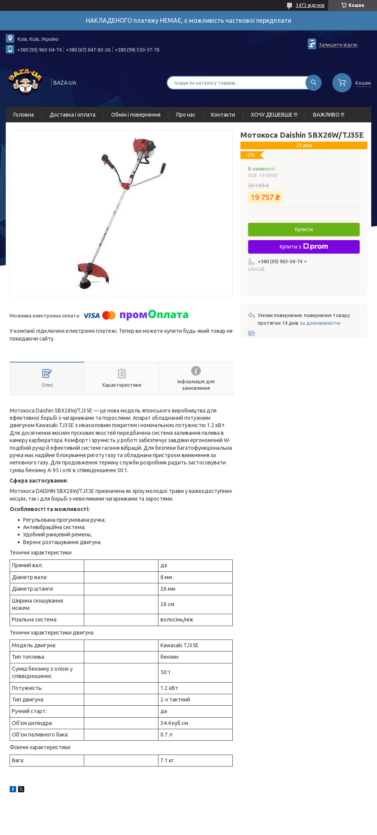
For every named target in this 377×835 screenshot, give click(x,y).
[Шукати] (313, 83)
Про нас (185, 114)
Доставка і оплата (72, 114)
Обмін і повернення (135, 114)
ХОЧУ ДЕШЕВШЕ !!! (274, 114)
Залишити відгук (338, 44)
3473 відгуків (310, 5)
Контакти (223, 114)
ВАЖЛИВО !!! (328, 114)
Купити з (304, 246)
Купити (304, 229)
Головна (23, 114)
